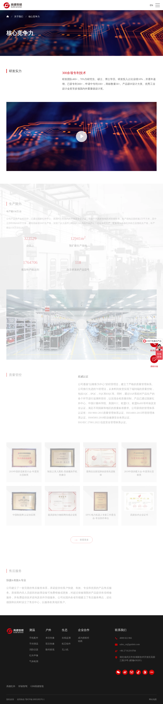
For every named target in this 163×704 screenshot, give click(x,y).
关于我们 (18, 16)
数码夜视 (50, 649)
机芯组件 (66, 644)
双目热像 (50, 644)
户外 (48, 630)
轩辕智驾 (22, 686)
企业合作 (83, 630)
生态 (64, 630)
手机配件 (33, 638)
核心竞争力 (34, 16)
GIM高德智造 (37, 686)
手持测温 (33, 644)
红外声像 (33, 655)
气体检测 (33, 661)
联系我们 (120, 630)
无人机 (65, 649)
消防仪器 (33, 649)
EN (151, 5)
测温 (32, 630)
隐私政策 (10, 699)
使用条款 (21, 699)
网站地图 (153, 699)
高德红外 (10, 686)
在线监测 (66, 638)
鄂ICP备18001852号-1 (34, 699)
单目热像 (50, 638)
